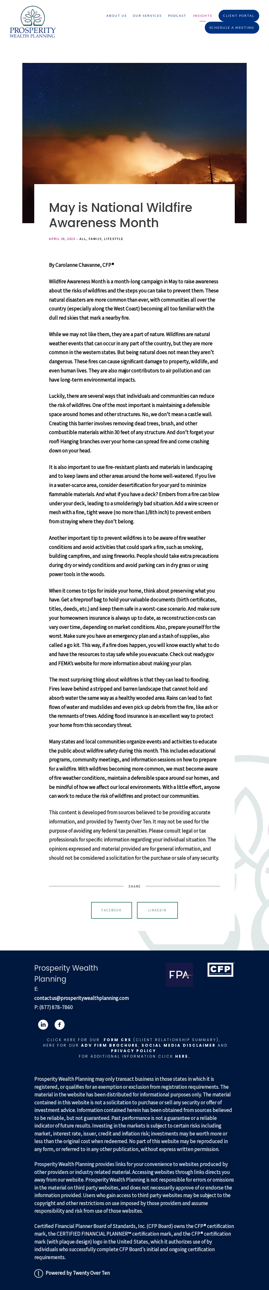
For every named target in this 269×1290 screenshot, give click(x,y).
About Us (116, 15)
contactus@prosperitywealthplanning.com (81, 998)
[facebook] (59, 1024)
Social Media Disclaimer (179, 1045)
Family (95, 239)
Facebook (111, 910)
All (82, 239)
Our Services (147, 15)
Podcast (177, 15)
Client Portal (238, 15)
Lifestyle (113, 239)
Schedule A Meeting (231, 27)
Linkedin (157, 910)
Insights (202, 15)
